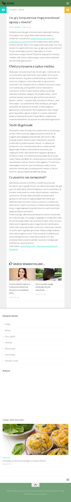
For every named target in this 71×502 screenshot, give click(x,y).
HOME (7, 324)
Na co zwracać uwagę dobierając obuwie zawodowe (44, 287)
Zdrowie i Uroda (11, 361)
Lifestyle (8, 342)
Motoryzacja (10, 348)
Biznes (8, 330)
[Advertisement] (35, 25)
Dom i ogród (10, 336)
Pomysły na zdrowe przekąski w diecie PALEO (24, 461)
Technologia (10, 355)
